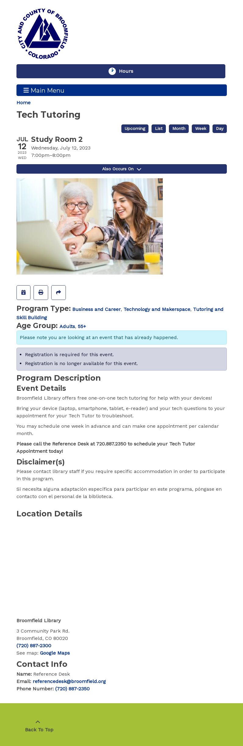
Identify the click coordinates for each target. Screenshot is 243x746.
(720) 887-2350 (72, 689)
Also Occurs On (121, 168)
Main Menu (43, 90)
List (159, 128)
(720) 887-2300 (33, 645)
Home (23, 102)
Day (219, 128)
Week (200, 128)
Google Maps (55, 653)
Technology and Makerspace (156, 309)
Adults (67, 326)
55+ (82, 326)
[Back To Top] (37, 726)
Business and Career (96, 309)
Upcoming (135, 128)
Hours (129, 71)
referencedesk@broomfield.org (69, 681)
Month (178, 128)
